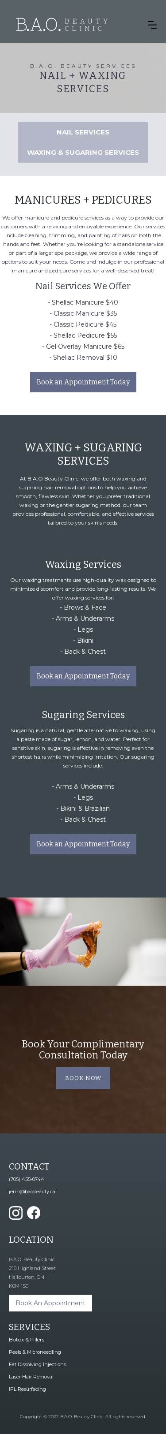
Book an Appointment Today (83, 382)
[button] (152, 25)
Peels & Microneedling (35, 1352)
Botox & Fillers (26, 1339)
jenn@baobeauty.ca (32, 1191)
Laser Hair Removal (31, 1377)
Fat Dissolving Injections (37, 1364)
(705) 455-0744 (26, 1179)
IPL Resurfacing (27, 1389)
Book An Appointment (50, 1303)
